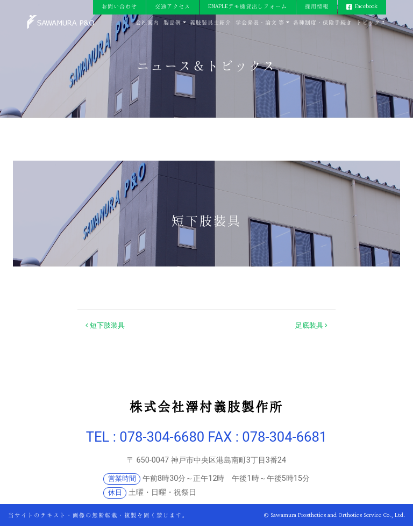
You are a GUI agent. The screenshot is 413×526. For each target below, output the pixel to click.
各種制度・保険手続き (322, 22)
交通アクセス (172, 6)
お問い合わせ (119, 6)
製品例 (172, 22)
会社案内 (147, 22)
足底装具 (311, 325)
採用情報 (317, 6)
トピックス (371, 22)
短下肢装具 (105, 325)
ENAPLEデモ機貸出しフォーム (247, 6)
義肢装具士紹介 (210, 22)
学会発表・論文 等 (260, 22)
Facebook (366, 6)
